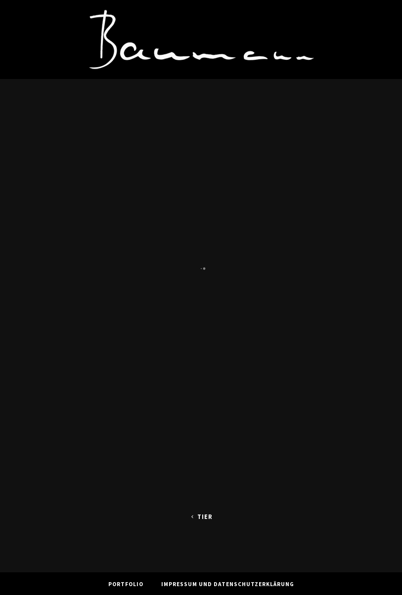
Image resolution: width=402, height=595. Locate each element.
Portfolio (125, 584)
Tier (200, 516)
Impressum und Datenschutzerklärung (227, 584)
